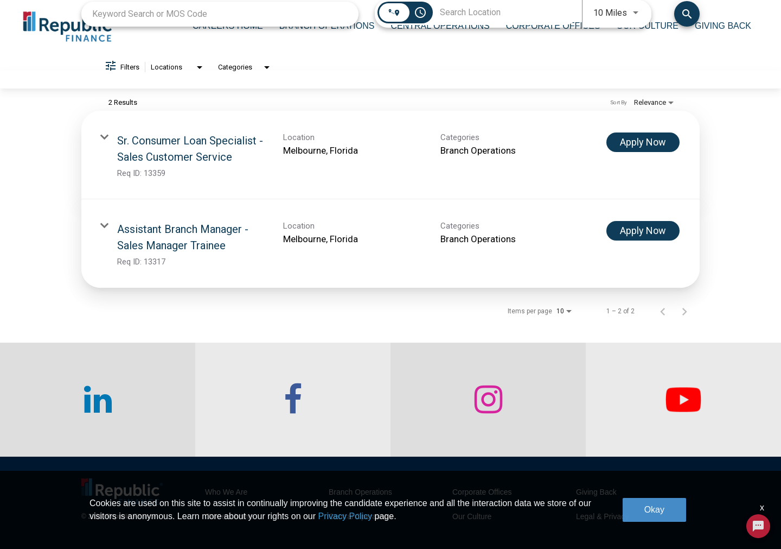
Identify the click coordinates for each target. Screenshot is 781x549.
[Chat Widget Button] (758, 526)
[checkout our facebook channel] (292, 400)
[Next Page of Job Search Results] (684, 311)
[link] (390, 155)
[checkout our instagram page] (488, 400)
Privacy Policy (345, 516)
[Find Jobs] (687, 14)
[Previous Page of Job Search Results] (663, 311)
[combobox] (220, 14)
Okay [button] (654, 509)
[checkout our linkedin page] (97, 400)
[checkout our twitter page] (683, 400)
